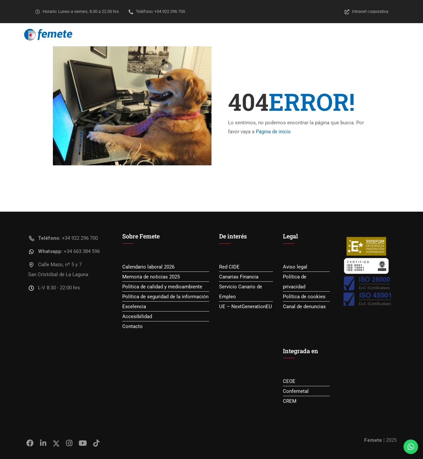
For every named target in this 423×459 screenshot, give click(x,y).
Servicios (210, 34)
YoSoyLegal (362, 34)
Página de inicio (273, 132)
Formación (246, 34)
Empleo (280, 34)
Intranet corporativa (366, 11)
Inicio (137, 34)
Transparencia (319, 34)
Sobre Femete (171, 34)
